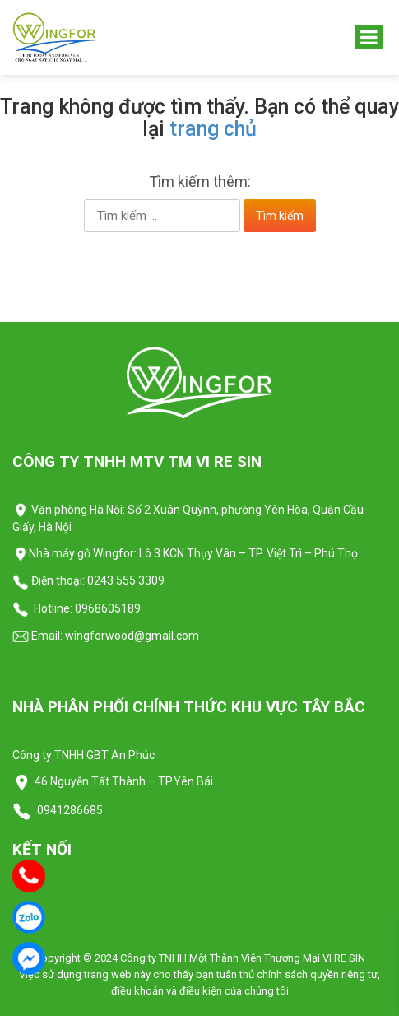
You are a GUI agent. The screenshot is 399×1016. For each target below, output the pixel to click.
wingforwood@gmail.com (131, 635)
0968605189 (108, 608)
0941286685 (69, 810)
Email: (37, 635)
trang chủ (213, 129)
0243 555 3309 (126, 580)
